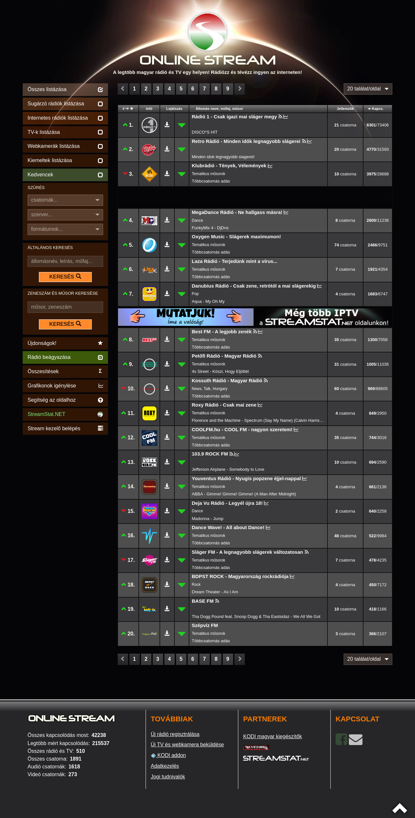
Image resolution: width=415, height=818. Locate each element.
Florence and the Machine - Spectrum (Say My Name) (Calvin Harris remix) (258, 420)
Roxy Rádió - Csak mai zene (224, 405)
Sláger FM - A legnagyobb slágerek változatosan (247, 552)
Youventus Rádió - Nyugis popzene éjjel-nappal (246, 478)
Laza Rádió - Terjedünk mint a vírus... (235, 261)
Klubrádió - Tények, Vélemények (229, 165)
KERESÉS (65, 276)
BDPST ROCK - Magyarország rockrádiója (240, 576)
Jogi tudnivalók (168, 776)
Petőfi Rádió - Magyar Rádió (224, 356)
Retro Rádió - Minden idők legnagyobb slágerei (246, 141)
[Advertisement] (65, 533)
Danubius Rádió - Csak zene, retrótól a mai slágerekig (254, 286)
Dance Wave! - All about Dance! (228, 527)
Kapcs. (378, 109)
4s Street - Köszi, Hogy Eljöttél (220, 371)
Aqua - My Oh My (208, 301)
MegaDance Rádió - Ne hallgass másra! (237, 212)
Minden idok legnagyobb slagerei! (223, 156)
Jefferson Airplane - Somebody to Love (228, 469)
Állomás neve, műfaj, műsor (219, 109)
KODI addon (168, 755)
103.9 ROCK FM (210, 453)
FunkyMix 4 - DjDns (210, 227)
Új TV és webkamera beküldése (187, 744)
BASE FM (203, 601)
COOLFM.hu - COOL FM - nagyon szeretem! (242, 429)
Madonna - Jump (208, 518)
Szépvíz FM (205, 625)
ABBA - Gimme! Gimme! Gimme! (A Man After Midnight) (244, 494)
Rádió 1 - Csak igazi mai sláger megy (234, 116)
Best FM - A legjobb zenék (222, 331)
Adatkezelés (165, 766)
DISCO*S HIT (205, 132)
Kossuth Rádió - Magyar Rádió (227, 380)
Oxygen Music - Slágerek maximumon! (236, 236)
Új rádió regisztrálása (175, 734)
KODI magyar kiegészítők (272, 736)
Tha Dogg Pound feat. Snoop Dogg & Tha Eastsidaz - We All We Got (256, 616)
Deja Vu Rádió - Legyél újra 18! (227, 503)
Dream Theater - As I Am (215, 591)
